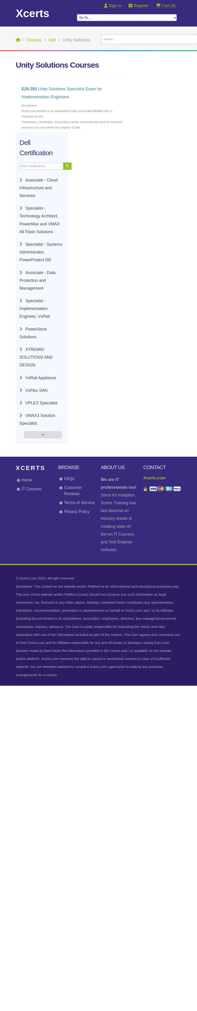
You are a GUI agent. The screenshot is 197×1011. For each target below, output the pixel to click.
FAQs (69, 478)
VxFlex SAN (36, 390)
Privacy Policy (77, 511)
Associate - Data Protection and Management (37, 280)
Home (26, 480)
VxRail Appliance (40, 378)
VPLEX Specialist (40, 403)
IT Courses (31, 489)
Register (139, 5)
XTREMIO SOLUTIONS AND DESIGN (36, 357)
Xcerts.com (154, 478)
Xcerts (30, 467)
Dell (52, 40)
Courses (34, 40)
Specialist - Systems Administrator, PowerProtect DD (40, 252)
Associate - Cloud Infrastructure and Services (38, 188)
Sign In (113, 5)
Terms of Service (79, 502)
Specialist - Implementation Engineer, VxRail (34, 309)
